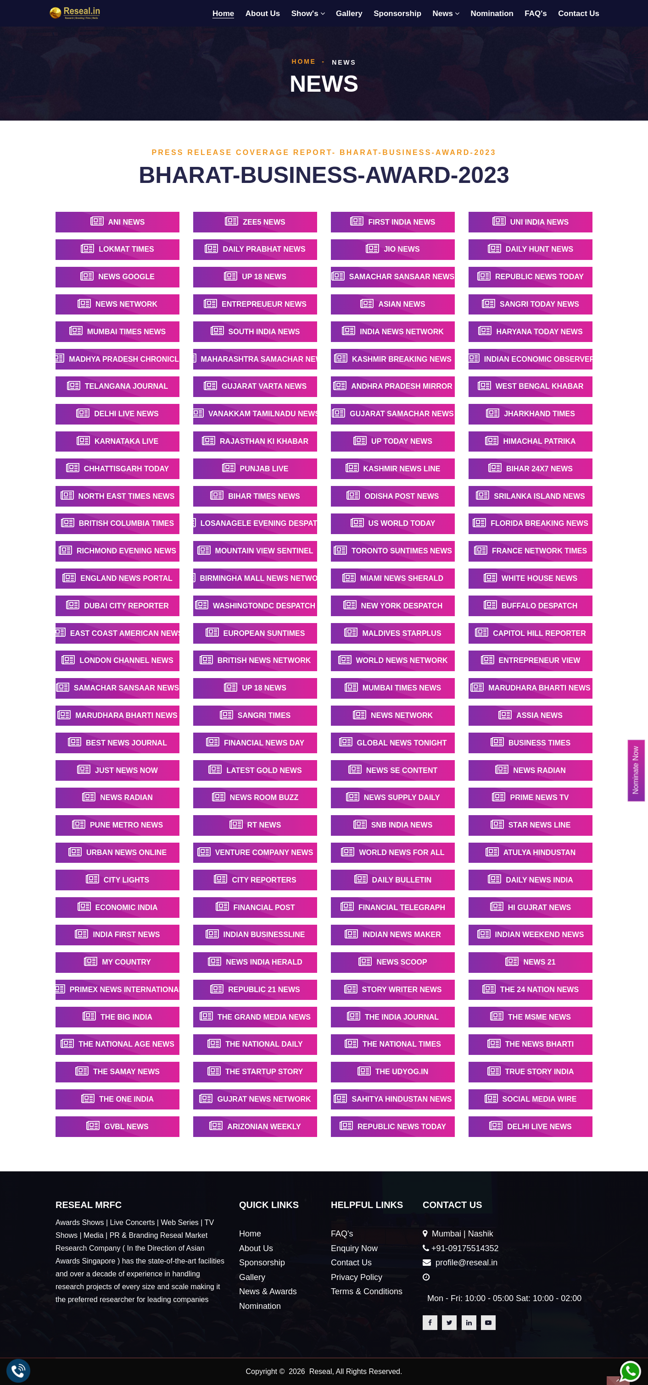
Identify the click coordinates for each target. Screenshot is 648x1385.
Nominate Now (636, 770)
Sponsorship (397, 13)
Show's (304, 13)
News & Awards (268, 1291)
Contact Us (578, 13)
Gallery (349, 13)
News (443, 13)
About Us (263, 13)
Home (223, 13)
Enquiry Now (354, 1248)
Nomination (492, 13)
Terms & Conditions (366, 1291)
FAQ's (536, 13)
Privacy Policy (356, 1277)
